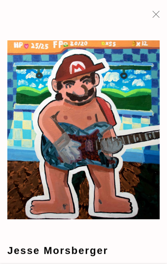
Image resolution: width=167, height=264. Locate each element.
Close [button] (154, 16)
